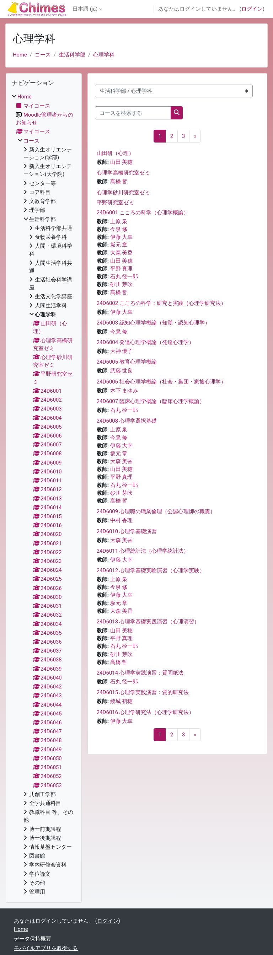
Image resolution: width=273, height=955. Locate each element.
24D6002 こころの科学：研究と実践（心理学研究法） (161, 303)
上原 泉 (119, 221)
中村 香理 (121, 520)
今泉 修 (119, 229)
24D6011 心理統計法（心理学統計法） (143, 551)
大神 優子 (121, 351)
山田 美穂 (121, 162)
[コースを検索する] (133, 112)
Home (20, 55)
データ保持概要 (32, 938)
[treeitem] (44, 494)
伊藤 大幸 (121, 237)
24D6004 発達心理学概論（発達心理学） (145, 342)
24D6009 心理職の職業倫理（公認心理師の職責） (156, 511)
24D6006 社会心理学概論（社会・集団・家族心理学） (161, 382)
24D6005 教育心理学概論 (127, 362)
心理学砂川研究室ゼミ (123, 192)
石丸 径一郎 (124, 276)
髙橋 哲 (119, 181)
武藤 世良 (121, 370)
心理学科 (103, 55)
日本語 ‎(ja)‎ (85, 9)
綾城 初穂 (121, 701)
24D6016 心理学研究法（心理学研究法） (145, 712)
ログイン (252, 9)
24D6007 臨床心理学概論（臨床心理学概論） (151, 401)
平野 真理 (121, 268)
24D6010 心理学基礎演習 (127, 531)
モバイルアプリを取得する (46, 948)
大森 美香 (121, 253)
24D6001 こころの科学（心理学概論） (143, 212)
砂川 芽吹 (121, 284)
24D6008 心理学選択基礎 (127, 421)
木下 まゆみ (124, 390)
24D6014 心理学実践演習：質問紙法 (140, 673)
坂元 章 (119, 245)
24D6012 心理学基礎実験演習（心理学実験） (151, 570)
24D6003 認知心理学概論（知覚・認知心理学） (153, 323)
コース (43, 55)
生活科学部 (72, 55)
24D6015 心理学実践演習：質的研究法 (143, 692)
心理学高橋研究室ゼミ (123, 173)
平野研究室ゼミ (115, 202)
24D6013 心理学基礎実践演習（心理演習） (148, 621)
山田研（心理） (115, 153)
